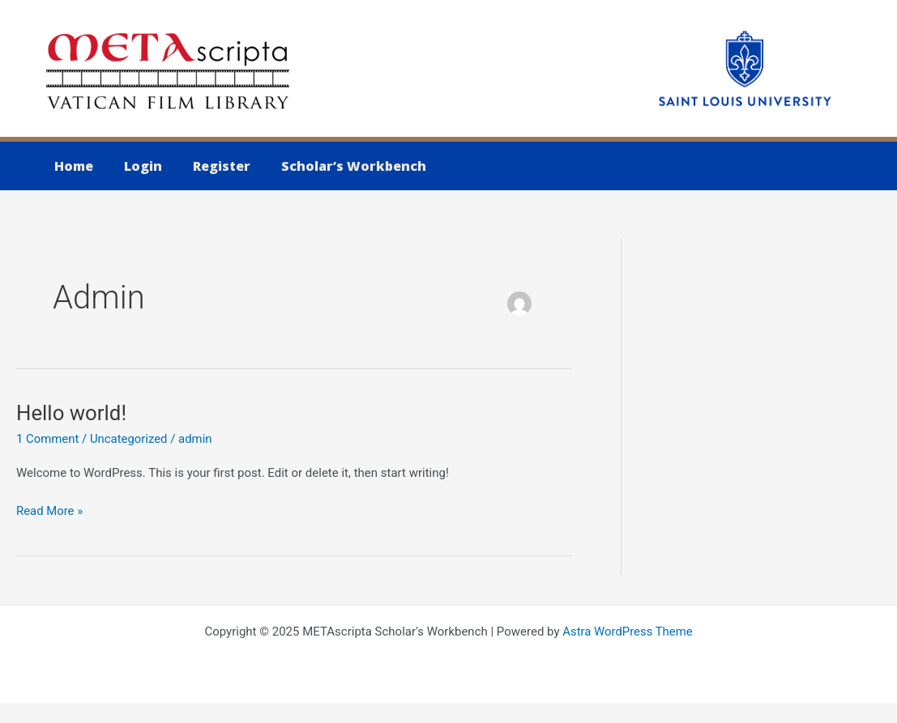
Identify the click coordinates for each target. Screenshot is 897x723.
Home (71, 166)
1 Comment (47, 439)
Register (209, 166)
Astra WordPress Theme (628, 631)
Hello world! (71, 413)
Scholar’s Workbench (336, 166)
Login (136, 166)
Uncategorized (130, 439)
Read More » (49, 511)
